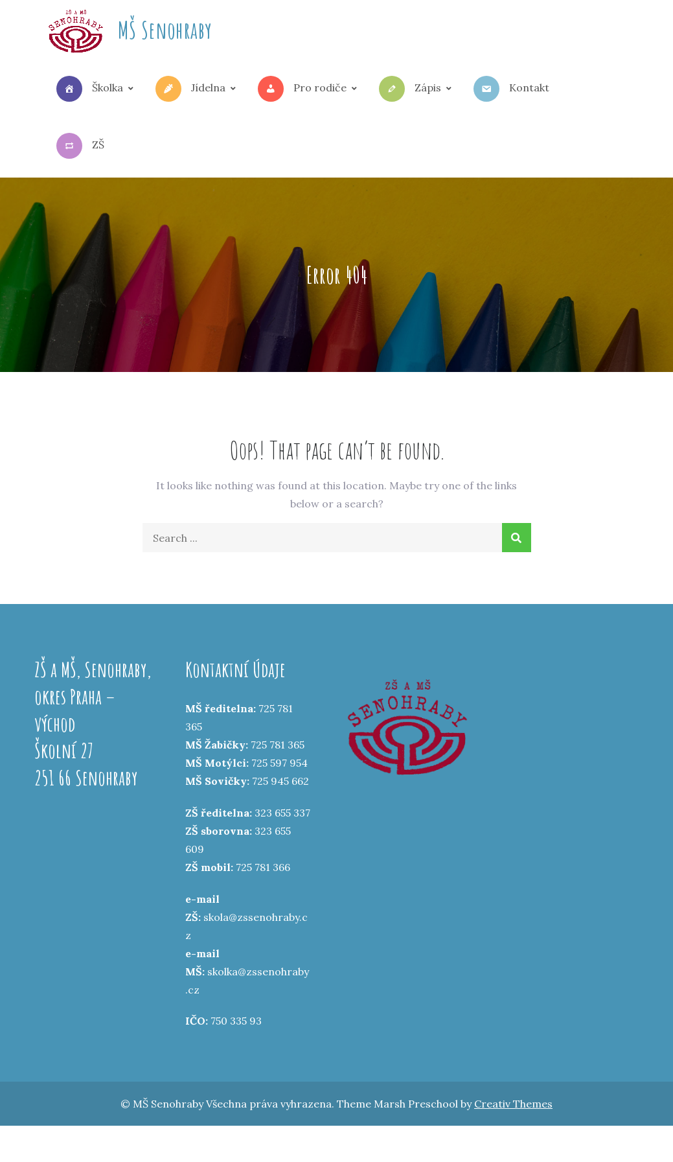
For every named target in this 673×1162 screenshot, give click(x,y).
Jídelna (190, 89)
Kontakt (511, 89)
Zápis (410, 89)
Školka (89, 89)
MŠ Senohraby (165, 30)
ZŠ (80, 146)
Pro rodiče (302, 89)
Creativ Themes (513, 1103)
